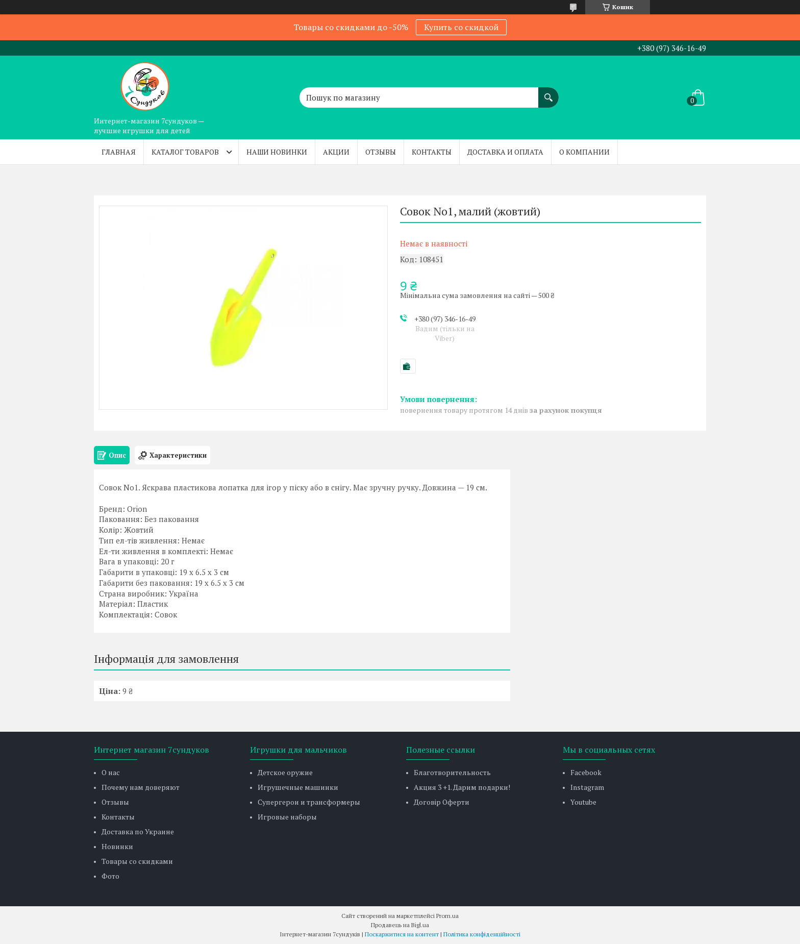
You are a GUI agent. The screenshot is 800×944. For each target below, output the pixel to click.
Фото (110, 876)
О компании (584, 152)
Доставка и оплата (505, 152)
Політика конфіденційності (481, 934)
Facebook (586, 772)
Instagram (587, 787)
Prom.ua (447, 916)
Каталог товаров (185, 152)
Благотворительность (452, 772)
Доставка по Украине (138, 831)
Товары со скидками (137, 861)
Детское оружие (285, 772)
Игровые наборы (287, 817)
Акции (336, 152)
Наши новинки (276, 152)
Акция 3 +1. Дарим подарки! (462, 787)
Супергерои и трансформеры (309, 802)
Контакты (432, 152)
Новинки (117, 846)
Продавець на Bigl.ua (400, 925)
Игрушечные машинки (298, 787)
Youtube (583, 802)
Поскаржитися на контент (402, 934)
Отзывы (380, 152)
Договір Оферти (441, 802)
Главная (119, 152)
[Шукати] (548, 92)
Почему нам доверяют (141, 787)
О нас (111, 772)
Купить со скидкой (461, 27)
